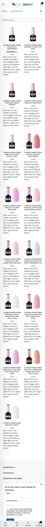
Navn (22, 495)
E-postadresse (22, 502)
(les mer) (19, 515)
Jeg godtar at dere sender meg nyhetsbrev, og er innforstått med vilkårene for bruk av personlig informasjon (19, 512)
